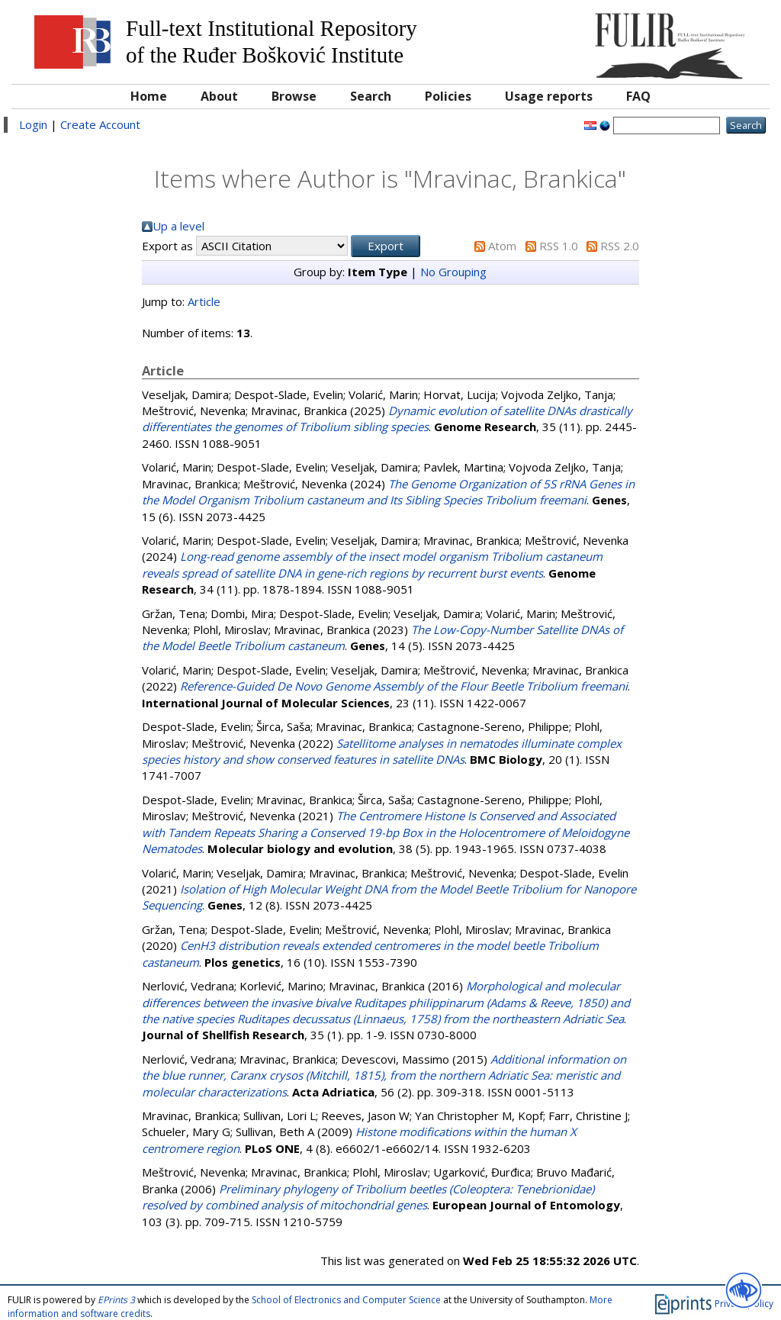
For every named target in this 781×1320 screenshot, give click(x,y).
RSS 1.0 (558, 245)
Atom (502, 245)
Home (148, 96)
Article (204, 301)
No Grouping (453, 271)
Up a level (178, 225)
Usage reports (549, 96)
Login (33, 124)
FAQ (638, 96)
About (219, 96)
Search (370, 96)
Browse (294, 96)
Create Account (100, 124)
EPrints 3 (116, 1299)
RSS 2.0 (619, 245)
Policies (448, 96)
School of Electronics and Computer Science (346, 1299)
